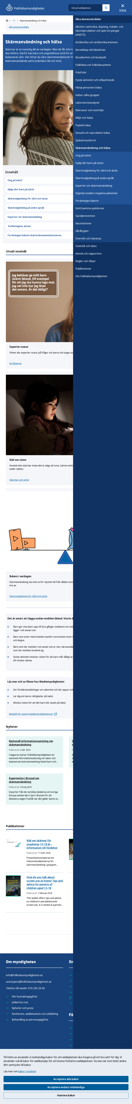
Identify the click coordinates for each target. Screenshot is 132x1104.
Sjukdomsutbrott (85, 140)
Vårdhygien (82, 231)
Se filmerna (15, 363)
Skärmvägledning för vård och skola (96, 170)
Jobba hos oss (20, 1002)
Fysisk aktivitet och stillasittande (94, 80)
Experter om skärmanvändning (93, 185)
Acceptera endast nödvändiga (66, 1087)
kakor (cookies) (27, 1071)
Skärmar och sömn (19, 479)
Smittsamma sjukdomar (89, 208)
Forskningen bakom (87, 200)
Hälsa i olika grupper (87, 95)
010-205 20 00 (36, 988)
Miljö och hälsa (84, 117)
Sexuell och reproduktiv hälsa (92, 133)
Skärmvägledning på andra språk (94, 178)
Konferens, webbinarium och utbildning (35, 1014)
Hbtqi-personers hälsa (88, 87)
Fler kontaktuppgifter (25, 996)
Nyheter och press (22, 1008)
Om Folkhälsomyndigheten (91, 276)
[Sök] (106, 7)
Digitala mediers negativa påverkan (96, 193)
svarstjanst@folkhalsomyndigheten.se (28, 981)
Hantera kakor (66, 1095)
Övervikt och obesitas (88, 238)
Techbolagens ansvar (66, 226)
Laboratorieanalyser (87, 102)
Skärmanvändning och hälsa (92, 148)
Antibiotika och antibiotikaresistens (96, 42)
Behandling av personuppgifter (30, 1019)
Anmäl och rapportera (88, 253)
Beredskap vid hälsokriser (90, 49)
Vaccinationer (83, 223)
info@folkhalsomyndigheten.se (24, 975)
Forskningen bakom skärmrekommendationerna (66, 235)
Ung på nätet (83, 155)
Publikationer (83, 268)
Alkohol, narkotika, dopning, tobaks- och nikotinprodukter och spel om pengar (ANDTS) (99, 30)
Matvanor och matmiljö (89, 110)
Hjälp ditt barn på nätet (89, 163)
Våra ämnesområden (88, 19)
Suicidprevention (85, 216)
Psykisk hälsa (83, 125)
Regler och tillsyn (85, 261)
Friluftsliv (80, 72)
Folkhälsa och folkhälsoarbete (93, 65)
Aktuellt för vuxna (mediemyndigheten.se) (31, 714)
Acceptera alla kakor (66, 1079)
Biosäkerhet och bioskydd (90, 57)
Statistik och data (85, 246)
